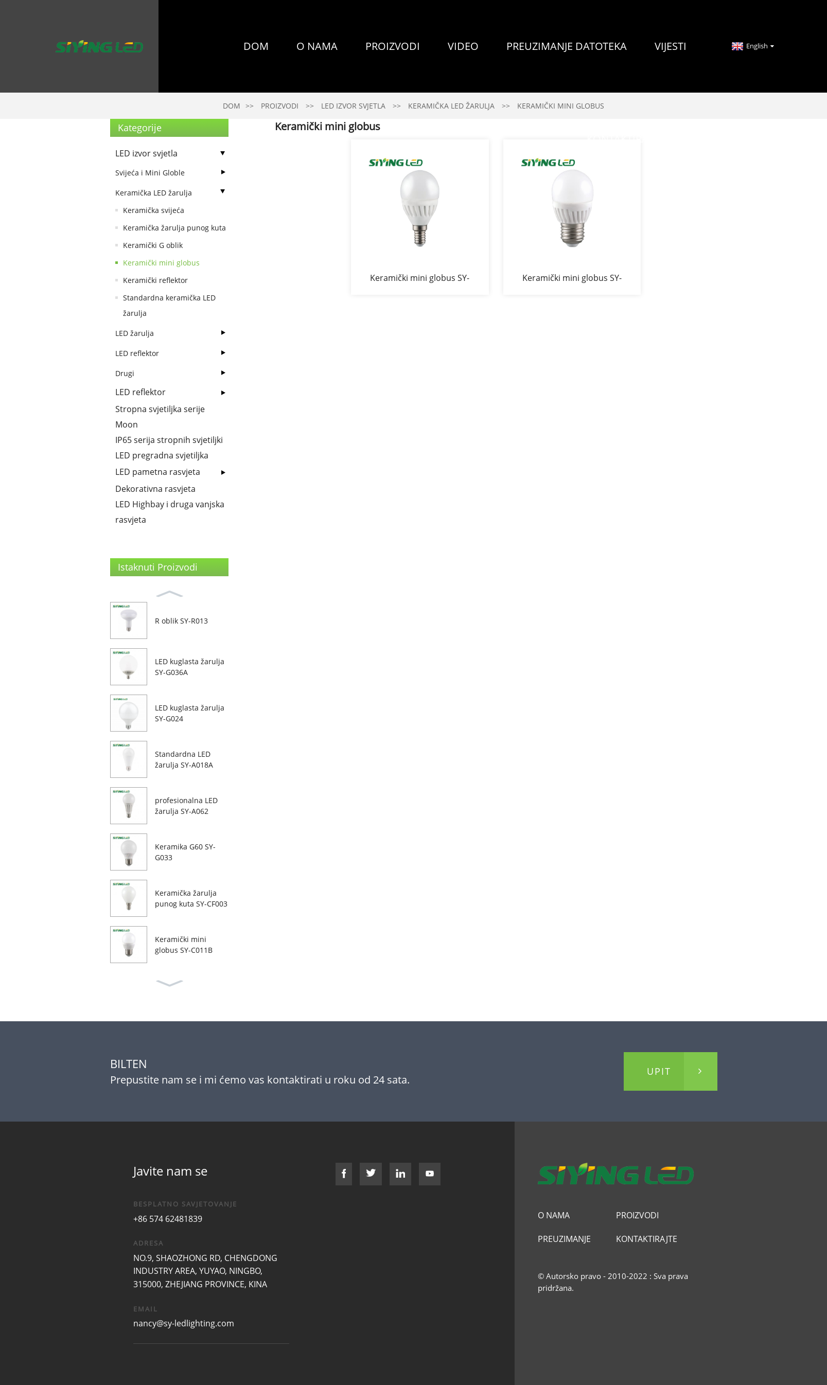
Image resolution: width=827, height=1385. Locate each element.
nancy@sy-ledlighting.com (183, 1323)
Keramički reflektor (155, 280)
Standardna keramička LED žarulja (169, 305)
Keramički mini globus (161, 263)
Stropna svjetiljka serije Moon (160, 416)
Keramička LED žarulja (153, 193)
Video (463, 46)
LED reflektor (137, 353)
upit (659, 1071)
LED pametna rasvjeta (157, 471)
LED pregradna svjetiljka (161, 455)
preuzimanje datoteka (566, 46)
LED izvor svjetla (146, 153)
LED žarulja (134, 333)
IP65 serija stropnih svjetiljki (169, 440)
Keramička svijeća (153, 210)
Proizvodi (392, 46)
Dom (256, 46)
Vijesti (671, 46)
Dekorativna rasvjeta (155, 488)
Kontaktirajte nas (637, 139)
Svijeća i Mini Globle (150, 172)
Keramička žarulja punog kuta (174, 228)
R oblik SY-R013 (181, 621)
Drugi (124, 373)
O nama (317, 46)
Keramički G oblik (153, 245)
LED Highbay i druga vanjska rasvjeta (169, 512)
